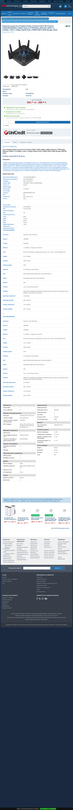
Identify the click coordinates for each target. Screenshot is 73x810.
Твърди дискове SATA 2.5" (22, 552)
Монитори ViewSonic (35, 557)
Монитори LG (33, 552)
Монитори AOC (33, 543)
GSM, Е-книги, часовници (37, 13)
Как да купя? (39, 577)
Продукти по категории (7, 597)
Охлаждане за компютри (22, 547)
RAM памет (19, 549)
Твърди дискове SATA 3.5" (22, 554)
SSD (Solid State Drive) (22, 550)
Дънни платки (20, 543)
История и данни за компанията (10, 579)
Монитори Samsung (34, 556)
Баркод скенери (61, 558)
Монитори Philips (34, 554)
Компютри (3, 13)
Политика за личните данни (43, 587)
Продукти (9, 1)
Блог (3, 583)
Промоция (4, 603)
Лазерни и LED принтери (63, 541)
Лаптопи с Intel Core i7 (49, 557)
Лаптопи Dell (47, 543)
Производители (17, 1)
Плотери (60, 548)
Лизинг (49, 1)
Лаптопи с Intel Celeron (49, 550)
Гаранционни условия (41, 585)
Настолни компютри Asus (8, 560)
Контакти (68, 1)
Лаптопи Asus (47, 541)
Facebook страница (7, 581)
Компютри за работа (7, 543)
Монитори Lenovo (34, 550)
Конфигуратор (42, 1)
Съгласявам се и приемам (48, 808)
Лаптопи (46, 539)
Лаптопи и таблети (10, 13)
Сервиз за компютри (58, 1)
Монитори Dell (33, 547)
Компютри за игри (7, 558)
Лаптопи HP (46, 545)
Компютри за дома (7, 556)
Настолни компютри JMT (8, 541)
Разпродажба (33, 1)
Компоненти (16, 13)
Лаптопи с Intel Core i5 (49, 556)
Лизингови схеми (46, 133)
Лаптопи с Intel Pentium (49, 552)
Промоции (25, 1)
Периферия (23, 13)
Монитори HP (33, 549)
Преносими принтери (62, 553)
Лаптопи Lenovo (47, 547)
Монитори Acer (33, 541)
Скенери (60, 557)
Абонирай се (57, 568)
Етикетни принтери (62, 546)
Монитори (33, 539)
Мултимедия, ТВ (51, 13)
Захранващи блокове (21, 559)
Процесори (19, 545)
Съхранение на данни (30, 13)
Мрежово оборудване (44, 13)
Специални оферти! (15, 568)
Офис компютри (8, 545)
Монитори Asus (33, 545)
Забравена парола (40, 591)
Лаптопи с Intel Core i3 (49, 554)
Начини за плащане (41, 581)
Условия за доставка (41, 579)
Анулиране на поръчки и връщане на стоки (46, 583)
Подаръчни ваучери (7, 608)
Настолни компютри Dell (8, 562)
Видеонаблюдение (60, 13)
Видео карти (19, 556)
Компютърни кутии (21, 557)
